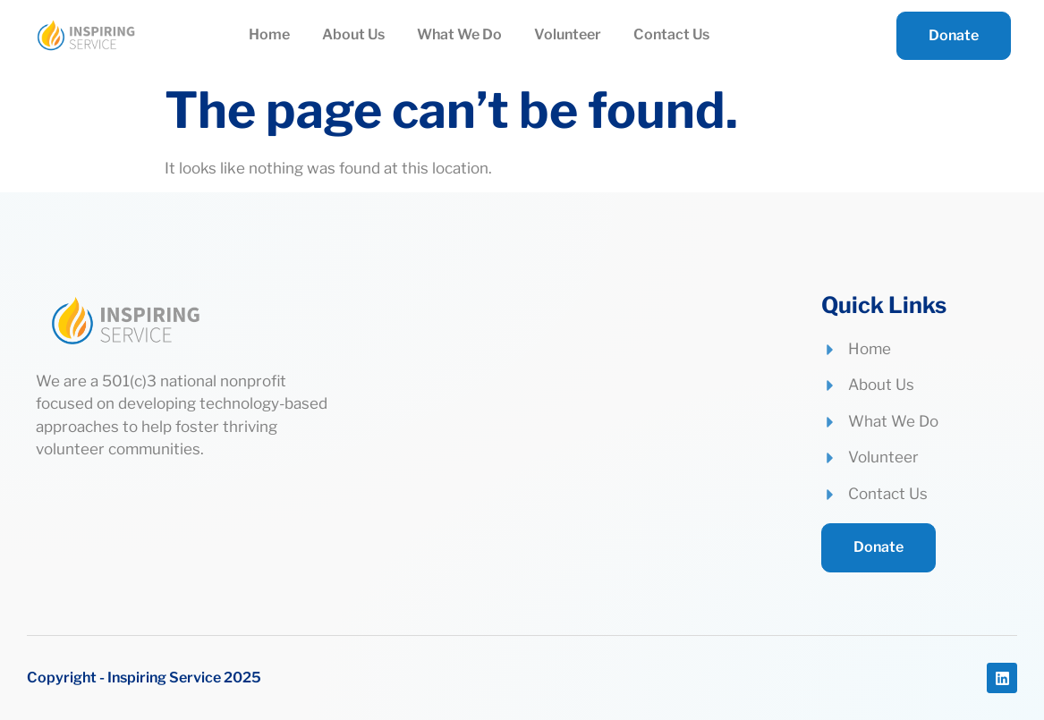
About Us (353, 34)
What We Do (459, 34)
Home (269, 34)
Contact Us (671, 34)
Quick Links (883, 305)
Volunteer (567, 34)
